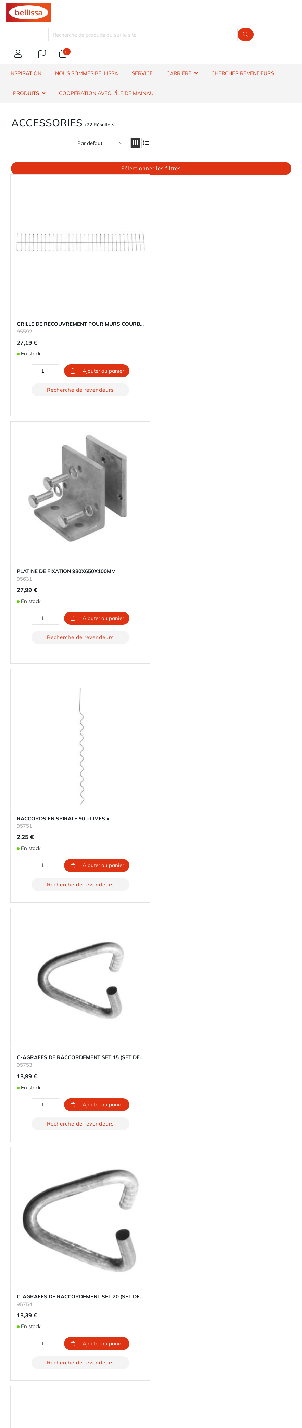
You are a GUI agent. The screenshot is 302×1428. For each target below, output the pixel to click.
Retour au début (151, 988)
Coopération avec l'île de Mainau (106, 93)
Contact (15, 1046)
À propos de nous (27, 1266)
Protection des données (33, 1291)
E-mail (25, 1337)
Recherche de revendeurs (55, 363)
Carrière (15, 1282)
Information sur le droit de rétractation (51, 1087)
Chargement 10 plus (151, 973)
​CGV (11, 1095)
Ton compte (20, 1159)
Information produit (29, 1079)
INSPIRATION (25, 73)
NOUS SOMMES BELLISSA (86, 73)
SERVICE (142, 73)
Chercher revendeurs (30, 1063)
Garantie (16, 1054)
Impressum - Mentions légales (41, 1299)
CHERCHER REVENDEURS (242, 73)
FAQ (11, 1071)
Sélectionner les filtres (151, 168)
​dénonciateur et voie (30, 1104)
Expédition (18, 1176)
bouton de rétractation (46, 1203)
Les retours (19, 1184)
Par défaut (89, 143)
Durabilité (17, 1274)
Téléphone (77, 1337)
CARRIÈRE (178, 73)
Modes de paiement (29, 1167)
